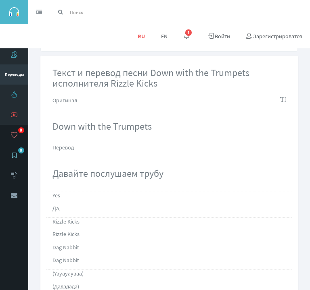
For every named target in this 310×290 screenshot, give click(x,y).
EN (164, 36)
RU (141, 36)
